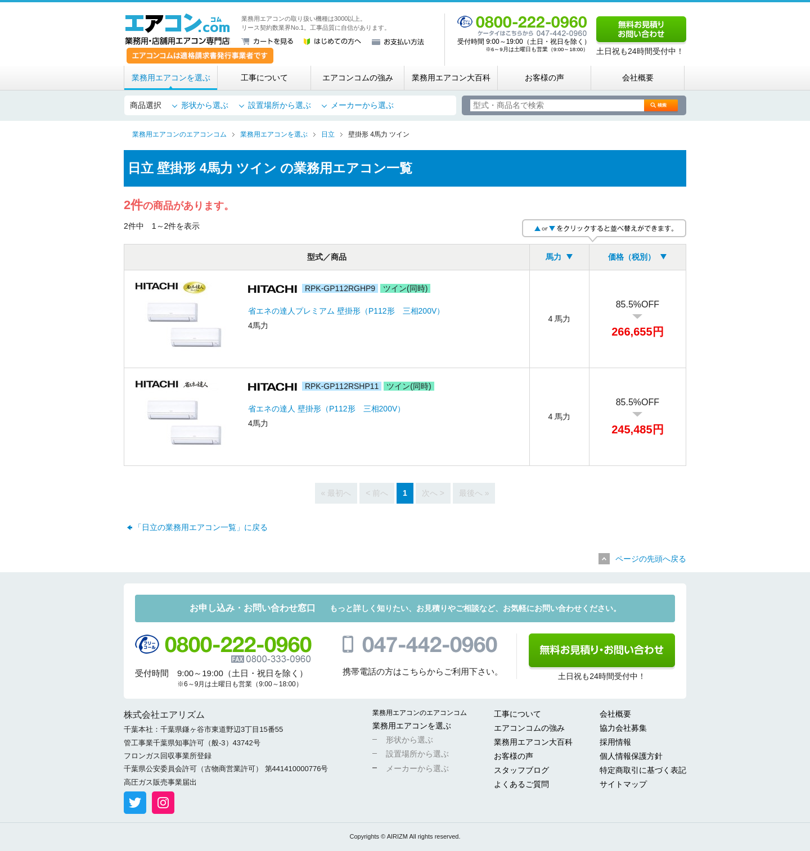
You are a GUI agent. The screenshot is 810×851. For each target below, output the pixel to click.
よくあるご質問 (521, 784)
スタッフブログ (521, 770)
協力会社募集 (623, 727)
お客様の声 (544, 77)
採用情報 (615, 741)
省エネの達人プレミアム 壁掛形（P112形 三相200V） (346, 310)
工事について (264, 77)
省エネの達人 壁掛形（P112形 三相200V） (326, 408)
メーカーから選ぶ (362, 105)
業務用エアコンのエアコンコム (419, 713)
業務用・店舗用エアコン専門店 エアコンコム (177, 29)
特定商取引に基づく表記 (643, 770)
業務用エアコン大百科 (451, 77)
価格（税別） (631, 256)
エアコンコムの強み (357, 77)
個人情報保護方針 (631, 756)
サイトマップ (623, 784)
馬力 (553, 256)
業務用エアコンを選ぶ (171, 77)
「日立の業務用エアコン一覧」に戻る (201, 527)
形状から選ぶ (204, 105)
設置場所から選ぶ (279, 105)
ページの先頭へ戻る (650, 558)
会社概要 (638, 77)
